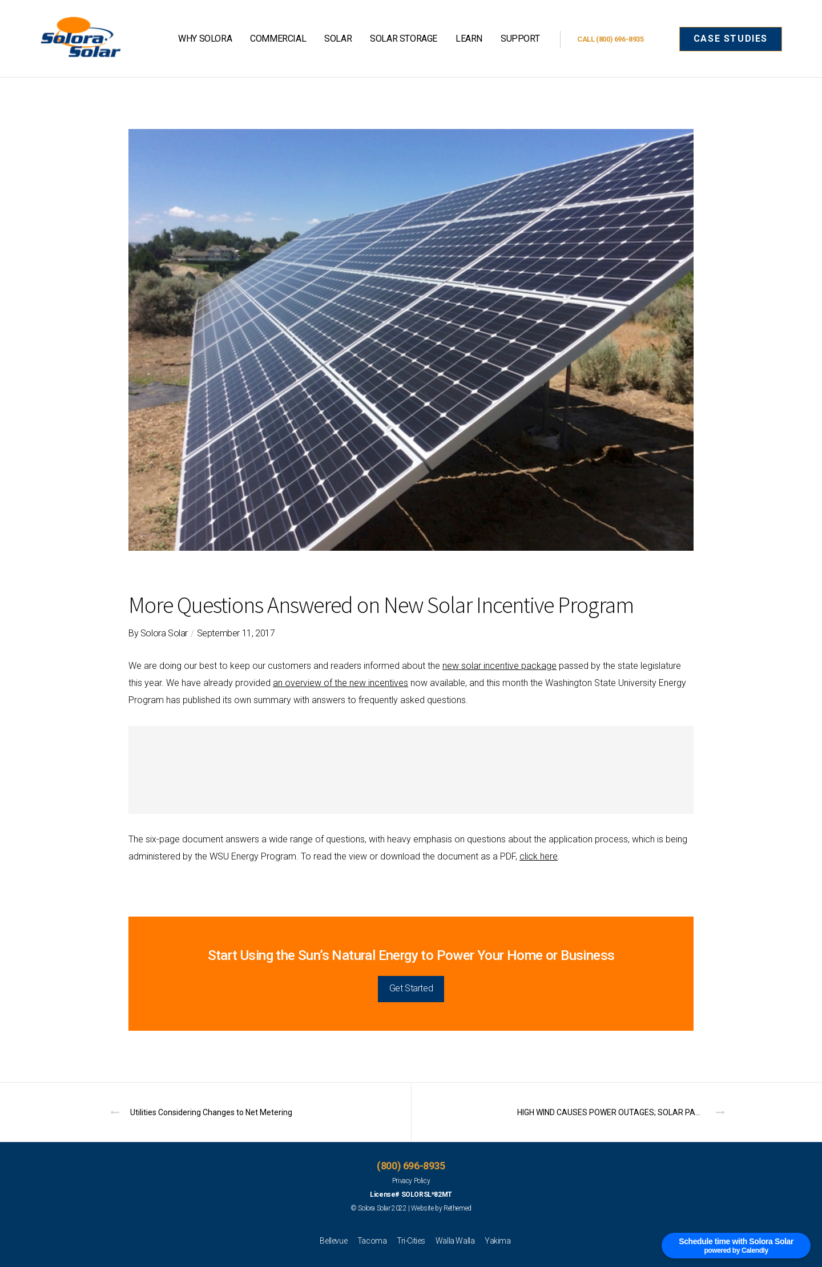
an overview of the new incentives (340, 682)
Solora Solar (164, 633)
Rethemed (458, 1208)
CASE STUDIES (731, 38)
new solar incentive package (499, 665)
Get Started (411, 988)
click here (538, 856)
